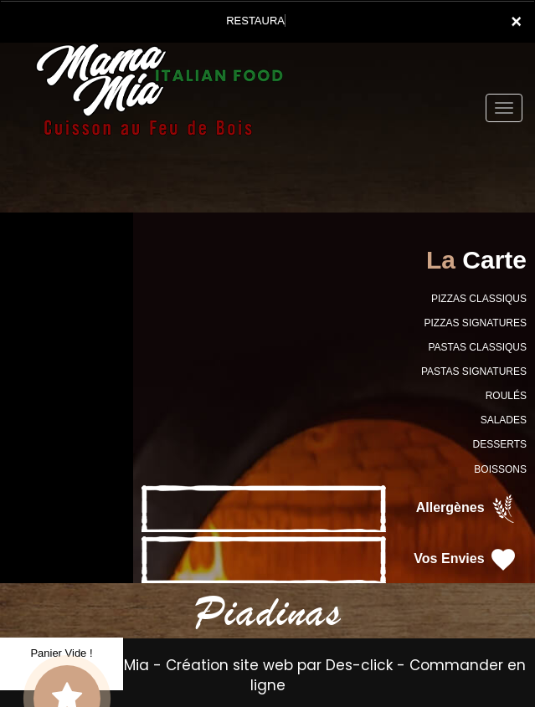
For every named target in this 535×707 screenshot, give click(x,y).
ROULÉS (506, 396)
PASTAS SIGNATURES (474, 371)
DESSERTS (500, 444)
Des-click (359, 665)
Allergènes (467, 509)
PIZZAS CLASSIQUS (479, 299)
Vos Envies (466, 560)
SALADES (504, 420)
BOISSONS (500, 469)
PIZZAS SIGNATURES (475, 323)
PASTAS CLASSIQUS (477, 347)
